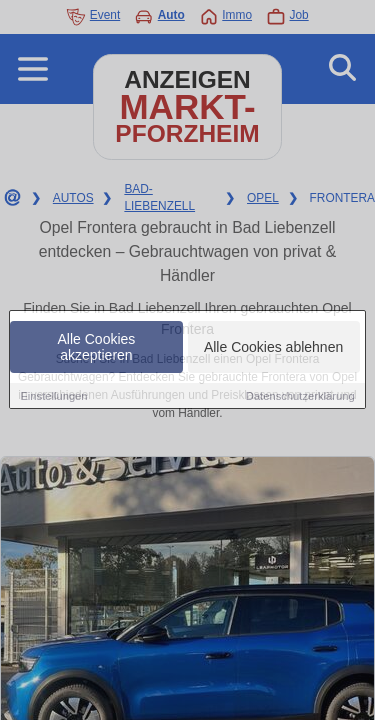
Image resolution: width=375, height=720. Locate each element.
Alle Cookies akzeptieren (97, 347)
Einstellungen (53, 396)
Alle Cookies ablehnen (273, 347)
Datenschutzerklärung (300, 396)
